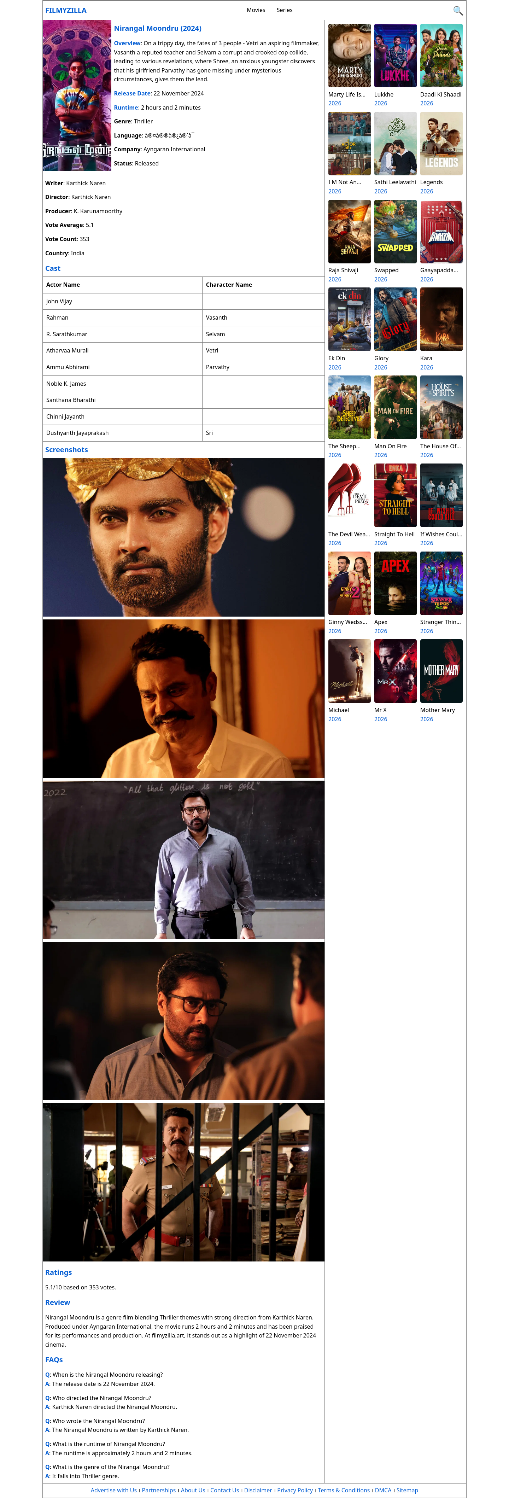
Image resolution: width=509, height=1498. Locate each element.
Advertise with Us (114, 1490)
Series (285, 10)
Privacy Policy (295, 1490)
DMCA (383, 1490)
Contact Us (224, 1490)
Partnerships (159, 1490)
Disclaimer (258, 1490)
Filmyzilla (66, 10)
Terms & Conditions (344, 1490)
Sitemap (408, 1490)
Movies (256, 10)
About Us (193, 1490)
